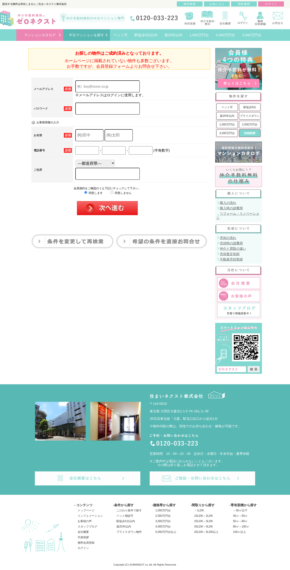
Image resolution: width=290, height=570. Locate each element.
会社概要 (83, 532)
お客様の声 (85, 521)
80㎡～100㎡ (241, 526)
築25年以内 (227, 116)
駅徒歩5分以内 (125, 521)
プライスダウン (250, 116)
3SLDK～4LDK (203, 526)
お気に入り (217, 4)
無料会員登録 (86, 542)
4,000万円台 (163, 526)
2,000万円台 (249, 124)
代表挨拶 (83, 537)
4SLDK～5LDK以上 (206, 532)
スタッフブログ (87, 526)
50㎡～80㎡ (240, 521)
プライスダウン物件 (129, 532)
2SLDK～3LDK (203, 521)
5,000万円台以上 (165, 532)
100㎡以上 (239, 532)
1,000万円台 (227, 124)
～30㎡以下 (240, 510)
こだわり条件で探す (129, 510)
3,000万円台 (227, 133)
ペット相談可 (124, 515)
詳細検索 (249, 133)
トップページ (86, 510)
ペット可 (227, 107)
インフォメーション (90, 515)
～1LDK (199, 510)
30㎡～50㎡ (240, 515)
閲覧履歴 (244, 4)
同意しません (121, 193)
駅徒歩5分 (249, 107)
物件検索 (190, 4)
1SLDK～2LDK (203, 515)
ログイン (83, 548)
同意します (93, 193)
